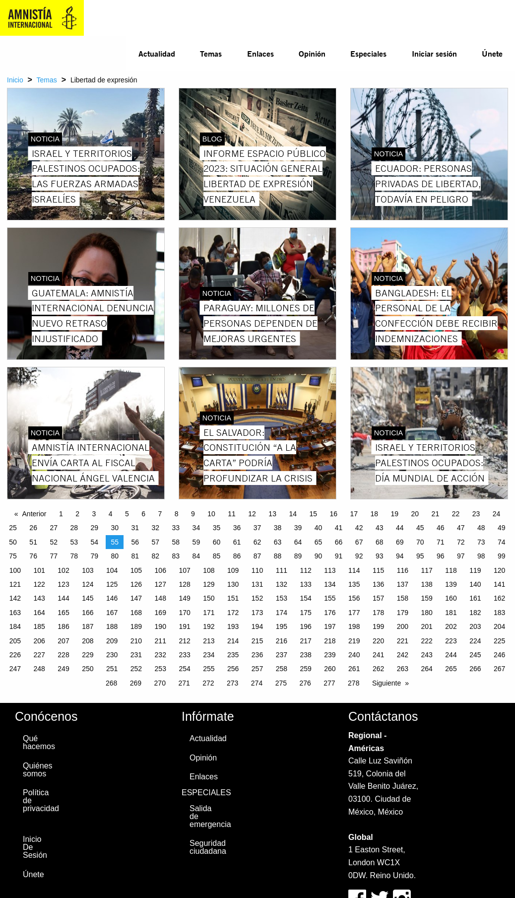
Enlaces (260, 53)
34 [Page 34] (196, 528)
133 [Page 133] (305, 584)
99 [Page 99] (502, 556)
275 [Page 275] (281, 683)
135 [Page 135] (354, 584)
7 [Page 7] (160, 514)
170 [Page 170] (184, 613)
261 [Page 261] (354, 669)
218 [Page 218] (329, 641)
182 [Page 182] (475, 613)
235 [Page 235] (233, 655)
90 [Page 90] (318, 556)
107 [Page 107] (184, 570)
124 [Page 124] (87, 584)
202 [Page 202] (450, 626)
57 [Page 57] (156, 542)
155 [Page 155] (329, 598)
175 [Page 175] (305, 613)
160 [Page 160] (450, 598)
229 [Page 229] (87, 655)
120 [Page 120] (499, 570)
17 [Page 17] (354, 514)
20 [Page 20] (415, 514)
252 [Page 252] (136, 669)
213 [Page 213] (208, 641)
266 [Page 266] (475, 669)
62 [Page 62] (257, 542)
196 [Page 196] (305, 626)
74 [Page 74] (502, 542)
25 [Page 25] (13, 528)
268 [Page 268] (111, 683)
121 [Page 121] (15, 584)
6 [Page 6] (143, 514)
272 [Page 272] (208, 683)
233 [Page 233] (184, 655)
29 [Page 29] (94, 528)
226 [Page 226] (15, 655)
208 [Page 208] (87, 641)
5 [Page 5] (127, 514)
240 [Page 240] (354, 655)
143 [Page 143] (39, 598)
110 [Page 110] (257, 570)
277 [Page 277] (329, 683)
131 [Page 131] (257, 584)
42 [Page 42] (359, 528)
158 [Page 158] (402, 598)
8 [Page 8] (177, 514)
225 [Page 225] (499, 641)
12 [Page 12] (252, 514)
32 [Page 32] (156, 528)
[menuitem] (157, 53)
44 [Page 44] (400, 528)
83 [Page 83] (176, 556)
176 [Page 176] (329, 613)
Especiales (368, 53)
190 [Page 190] (160, 626)
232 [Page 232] (160, 655)
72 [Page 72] (461, 542)
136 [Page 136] (378, 584)
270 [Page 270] (160, 683)
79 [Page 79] (94, 556)
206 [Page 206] (39, 641)
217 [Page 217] (305, 641)
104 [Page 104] (112, 570)
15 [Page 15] (313, 514)
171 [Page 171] (208, 613)
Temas (211, 53)
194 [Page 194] (257, 626)
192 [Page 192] (208, 626)
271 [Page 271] (184, 683)
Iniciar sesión (434, 53)
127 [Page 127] (160, 584)
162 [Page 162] (499, 598)
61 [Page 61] (237, 542)
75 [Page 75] (13, 556)
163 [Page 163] (15, 613)
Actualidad (156, 53)
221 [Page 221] (402, 641)
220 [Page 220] (378, 641)
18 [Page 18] (375, 514)
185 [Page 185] (39, 626)
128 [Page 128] (184, 584)
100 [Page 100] (15, 570)
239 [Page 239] (329, 655)
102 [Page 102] (63, 570)
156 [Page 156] (354, 598)
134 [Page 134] (329, 584)
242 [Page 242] (402, 655)
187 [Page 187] (87, 626)
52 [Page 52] (54, 542)
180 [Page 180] (427, 613)
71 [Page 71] (441, 542)
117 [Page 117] (427, 570)
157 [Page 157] (378, 598)
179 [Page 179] (402, 613)
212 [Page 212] (184, 641)
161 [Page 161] (475, 598)
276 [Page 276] (305, 683)
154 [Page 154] (305, 598)
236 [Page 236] (257, 655)
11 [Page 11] (232, 514)
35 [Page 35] (217, 528)
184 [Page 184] (15, 626)
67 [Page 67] (359, 542)
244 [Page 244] (450, 655)
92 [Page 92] (359, 556)
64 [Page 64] (298, 542)
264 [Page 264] (427, 669)
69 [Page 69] (400, 542)
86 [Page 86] (237, 556)
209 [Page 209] (112, 641)
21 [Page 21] (436, 514)
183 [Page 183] (499, 613)
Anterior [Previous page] (34, 514)
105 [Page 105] (136, 570)
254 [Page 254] (184, 669)
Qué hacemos (38, 742)
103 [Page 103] (87, 570)
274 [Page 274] (256, 683)
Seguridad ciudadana (204, 847)
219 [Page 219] (354, 641)
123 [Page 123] (63, 584)
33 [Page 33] (176, 528)
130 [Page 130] (233, 584)
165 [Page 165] (63, 613)
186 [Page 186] (63, 626)
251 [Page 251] (112, 669)
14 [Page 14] (293, 514)
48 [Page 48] (481, 528)
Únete (492, 53)
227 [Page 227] (39, 655)
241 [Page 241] (378, 655)
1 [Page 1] (61, 514)
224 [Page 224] (475, 641)
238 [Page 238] (305, 655)
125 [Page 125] (112, 584)
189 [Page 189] (136, 626)
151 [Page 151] (233, 598)
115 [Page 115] (378, 570)
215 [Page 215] (257, 641)
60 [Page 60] (217, 542)
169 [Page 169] (160, 613)
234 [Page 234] (208, 655)
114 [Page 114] (354, 570)
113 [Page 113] (329, 570)
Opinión (312, 53)
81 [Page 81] (135, 556)
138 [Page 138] (427, 584)
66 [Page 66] (339, 542)
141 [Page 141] (499, 584)
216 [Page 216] (281, 641)
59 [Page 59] (196, 542)
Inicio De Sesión (35, 847)
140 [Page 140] (475, 584)
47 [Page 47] (461, 528)
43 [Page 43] (380, 528)
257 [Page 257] (257, 669)
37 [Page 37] (257, 528)
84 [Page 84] (196, 556)
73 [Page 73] (481, 542)
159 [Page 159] (427, 598)
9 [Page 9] (193, 514)
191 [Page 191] (184, 626)
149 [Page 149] (184, 598)
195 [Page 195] (281, 626)
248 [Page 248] (39, 669)
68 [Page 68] (380, 542)
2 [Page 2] (77, 514)
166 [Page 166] (87, 613)
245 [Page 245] (475, 655)
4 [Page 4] (111, 514)
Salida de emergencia (204, 816)
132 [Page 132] (281, 584)
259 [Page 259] (305, 669)
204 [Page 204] (499, 626)
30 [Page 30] (115, 528)
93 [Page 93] (380, 556)
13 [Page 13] (272, 514)
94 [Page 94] (400, 556)
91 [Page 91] (339, 556)
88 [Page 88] (278, 556)
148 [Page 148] (160, 598)
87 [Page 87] (257, 556)
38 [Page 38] (278, 528)
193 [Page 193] (233, 626)
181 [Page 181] (450, 613)
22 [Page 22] (456, 514)
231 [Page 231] (136, 655)
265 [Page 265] (450, 669)
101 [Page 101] (39, 570)
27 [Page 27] (54, 528)
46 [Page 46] (441, 528)
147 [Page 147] (136, 598)
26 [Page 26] (33, 528)
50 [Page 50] (13, 542)
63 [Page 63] (278, 542)
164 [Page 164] (39, 613)
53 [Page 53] (74, 542)
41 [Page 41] (339, 528)
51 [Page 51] (33, 542)
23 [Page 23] (476, 514)
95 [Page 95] (420, 556)
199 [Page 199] (378, 626)
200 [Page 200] (402, 626)
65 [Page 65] (318, 542)
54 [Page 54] (94, 542)
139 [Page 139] (450, 584)
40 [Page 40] (318, 528)
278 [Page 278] (353, 683)
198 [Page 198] (354, 626)
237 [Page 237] (281, 655)
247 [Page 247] (15, 669)
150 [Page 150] (208, 598)
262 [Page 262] (378, 669)
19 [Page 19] (395, 514)
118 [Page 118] (450, 570)
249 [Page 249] (63, 669)
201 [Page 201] (427, 626)
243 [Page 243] (427, 655)
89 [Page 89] (298, 556)
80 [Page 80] (115, 556)
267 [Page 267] (499, 669)
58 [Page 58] (176, 542)
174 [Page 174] (281, 613)
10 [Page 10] (211, 514)
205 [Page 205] (15, 641)
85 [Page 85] (217, 556)
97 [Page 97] (461, 556)
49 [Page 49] (502, 528)
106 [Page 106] (160, 570)
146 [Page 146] (112, 598)
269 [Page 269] (135, 683)
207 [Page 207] (63, 641)
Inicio (15, 80)
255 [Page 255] (208, 669)
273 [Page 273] (232, 683)
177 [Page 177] (354, 613)
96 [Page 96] (441, 556)
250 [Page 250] (87, 669)
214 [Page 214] (233, 641)
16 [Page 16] (333, 514)
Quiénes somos (38, 769)
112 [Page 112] (305, 570)
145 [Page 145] (87, 598)
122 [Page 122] (39, 584)
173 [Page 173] (257, 613)
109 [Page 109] (233, 570)
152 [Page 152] (257, 598)
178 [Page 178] (378, 613)
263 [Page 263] (402, 669)
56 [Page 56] (135, 542)
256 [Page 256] (233, 669)
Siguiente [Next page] (386, 683)
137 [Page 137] (402, 584)
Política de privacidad (38, 800)
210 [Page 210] (136, 641)
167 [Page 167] (112, 613)
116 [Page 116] (402, 570)
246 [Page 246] (499, 655)
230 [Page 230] (112, 655)
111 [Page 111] (281, 570)
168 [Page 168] (136, 613)
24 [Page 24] (497, 514)
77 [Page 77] (54, 556)
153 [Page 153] (281, 598)
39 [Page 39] (298, 528)
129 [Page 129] (208, 584)
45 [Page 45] (420, 528)
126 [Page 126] (136, 584)
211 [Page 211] (160, 641)
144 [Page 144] (63, 598)
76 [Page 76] (33, 556)
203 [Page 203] (475, 626)
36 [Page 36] (237, 528)
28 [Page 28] (74, 528)
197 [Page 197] (329, 626)
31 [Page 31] (135, 528)
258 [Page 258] (281, 669)
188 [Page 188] (112, 626)
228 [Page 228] (63, 655)
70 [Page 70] (420, 542)
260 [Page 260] (329, 669)
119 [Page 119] (475, 570)
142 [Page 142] (15, 598)
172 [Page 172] (233, 613)
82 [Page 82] (156, 556)
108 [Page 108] (208, 570)
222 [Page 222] (427, 641)
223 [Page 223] (450, 641)
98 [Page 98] (481, 556)
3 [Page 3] (94, 514)
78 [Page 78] (74, 556)
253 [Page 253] (160, 669)
